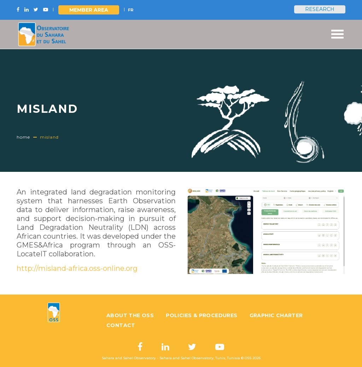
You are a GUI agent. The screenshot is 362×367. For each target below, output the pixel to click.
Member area (88, 10)
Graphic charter (276, 315)
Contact (120, 325)
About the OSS (130, 315)
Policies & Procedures (201, 315)
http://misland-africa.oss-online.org (77, 268)
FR (130, 9)
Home (23, 137)
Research (319, 9)
